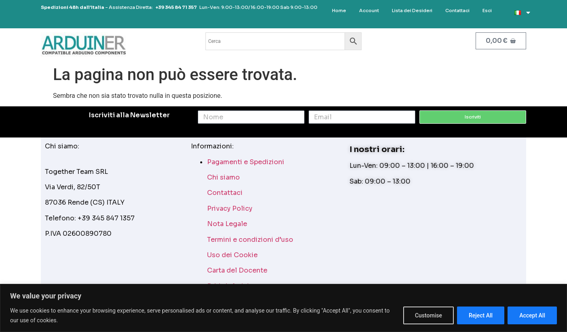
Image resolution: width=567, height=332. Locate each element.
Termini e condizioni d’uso (250, 239)
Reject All (481, 315)
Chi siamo (223, 177)
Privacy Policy (229, 208)
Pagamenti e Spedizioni (245, 162)
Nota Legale (227, 224)
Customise (428, 315)
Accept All (532, 315)
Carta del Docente (237, 270)
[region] (283, 308)
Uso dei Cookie (232, 255)
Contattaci (225, 192)
